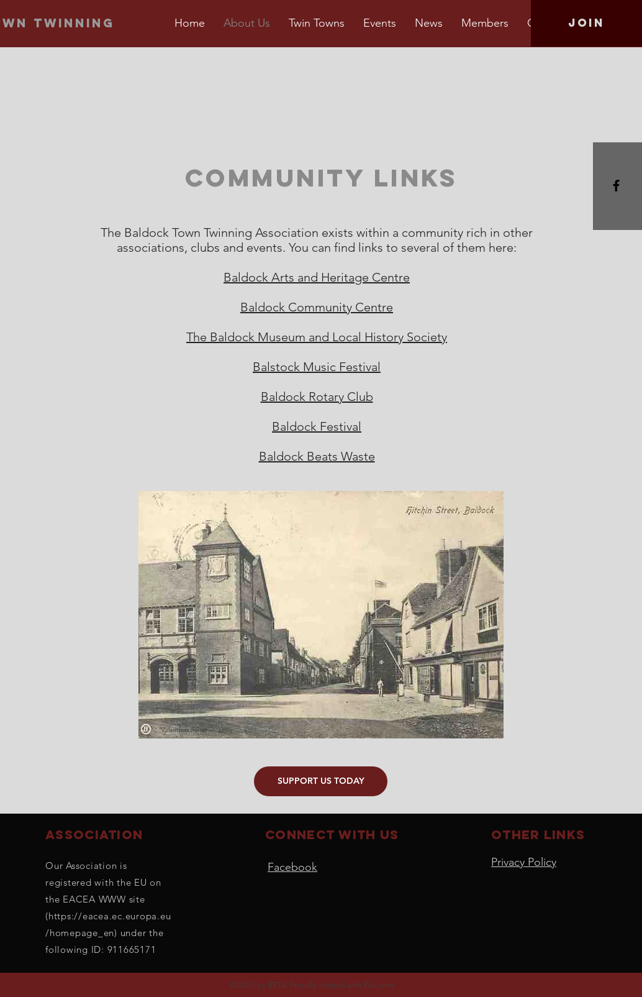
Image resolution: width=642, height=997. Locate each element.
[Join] (586, 23)
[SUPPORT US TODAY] (320, 781)
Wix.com (378, 985)
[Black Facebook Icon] (616, 185)
